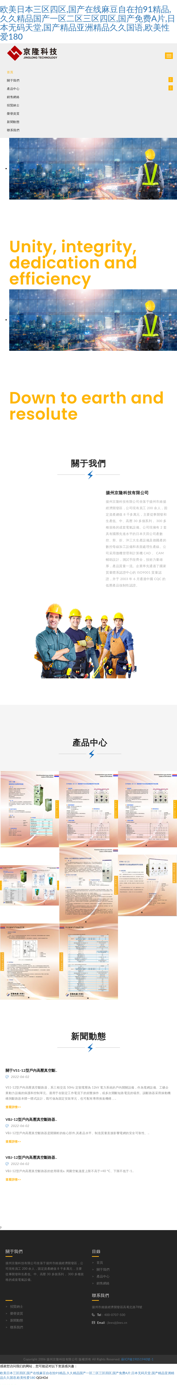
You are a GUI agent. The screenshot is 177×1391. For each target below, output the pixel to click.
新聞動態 (13, 122)
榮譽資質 (13, 113)
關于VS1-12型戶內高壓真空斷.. (31, 1070)
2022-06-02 (17, 1077)
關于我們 (103, 1269)
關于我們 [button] (13, 80)
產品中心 (103, 1276)
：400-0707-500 (113, 1315)
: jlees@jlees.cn (116, 1322)
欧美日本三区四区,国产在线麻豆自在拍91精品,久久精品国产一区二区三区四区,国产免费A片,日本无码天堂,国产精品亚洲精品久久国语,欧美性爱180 (87, 22)
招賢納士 (13, 105)
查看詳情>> (13, 1107)
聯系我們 (13, 130)
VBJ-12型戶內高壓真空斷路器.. (31, 1119)
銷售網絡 (13, 97)
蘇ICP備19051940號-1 (137, 1359)
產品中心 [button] (13, 89)
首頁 (10, 72)
